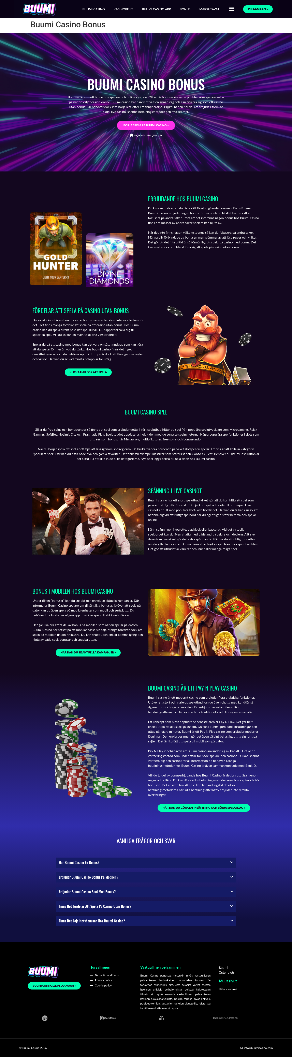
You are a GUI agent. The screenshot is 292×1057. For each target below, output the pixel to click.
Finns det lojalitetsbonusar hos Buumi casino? (92, 920)
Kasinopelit (123, 9)
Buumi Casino (93, 9)
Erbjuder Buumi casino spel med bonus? (87, 891)
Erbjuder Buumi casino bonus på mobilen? (88, 877)
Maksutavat (209, 9)
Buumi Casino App (156, 9)
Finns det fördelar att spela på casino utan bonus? (95, 906)
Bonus (185, 9)
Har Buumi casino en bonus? (79, 862)
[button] (146, 863)
